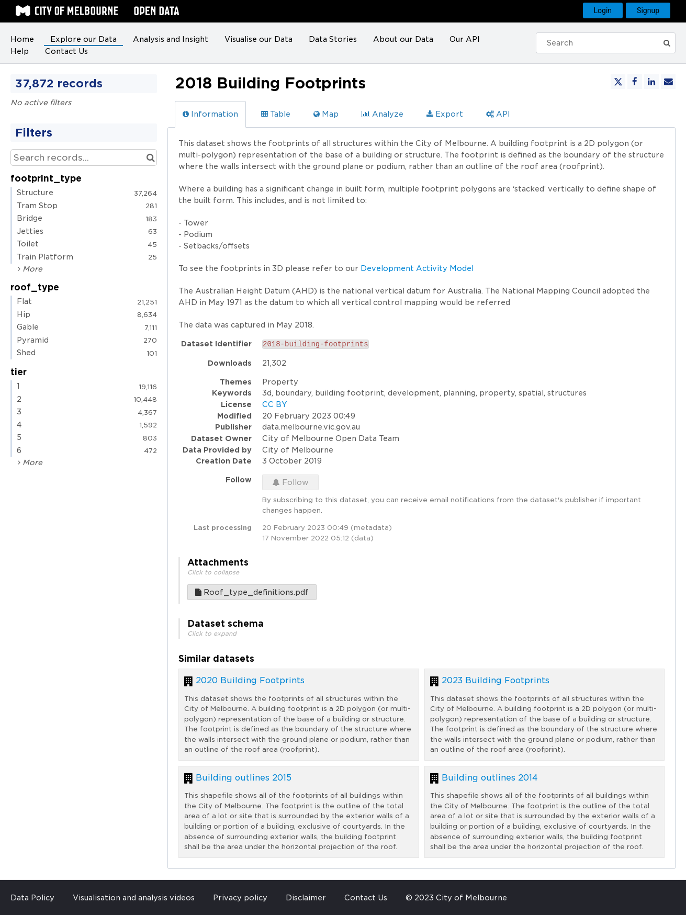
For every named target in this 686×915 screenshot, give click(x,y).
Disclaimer (306, 898)
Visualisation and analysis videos (134, 898)
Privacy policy (240, 898)
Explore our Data (83, 39)
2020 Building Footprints (250, 680)
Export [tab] (444, 114)
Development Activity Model (417, 268)
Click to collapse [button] (213, 572)
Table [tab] (275, 114)
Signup (648, 10)
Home (22, 39)
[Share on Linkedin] (651, 81)
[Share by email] (668, 81)
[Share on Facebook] (634, 81)
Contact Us (66, 51)
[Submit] (668, 42)
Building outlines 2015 (243, 778)
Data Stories (333, 39)
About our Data (403, 39)
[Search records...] (83, 157)
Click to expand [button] (212, 633)
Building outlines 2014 (490, 778)
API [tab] (498, 114)
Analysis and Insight (170, 39)
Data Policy (32, 898)
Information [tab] (210, 114)
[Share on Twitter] (618, 81)
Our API (464, 39)
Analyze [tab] (382, 114)
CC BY (274, 404)
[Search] (601, 42)
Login (603, 10)
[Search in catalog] (150, 157)
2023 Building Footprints (495, 680)
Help (19, 51)
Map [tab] (326, 114)
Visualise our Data (258, 39)
